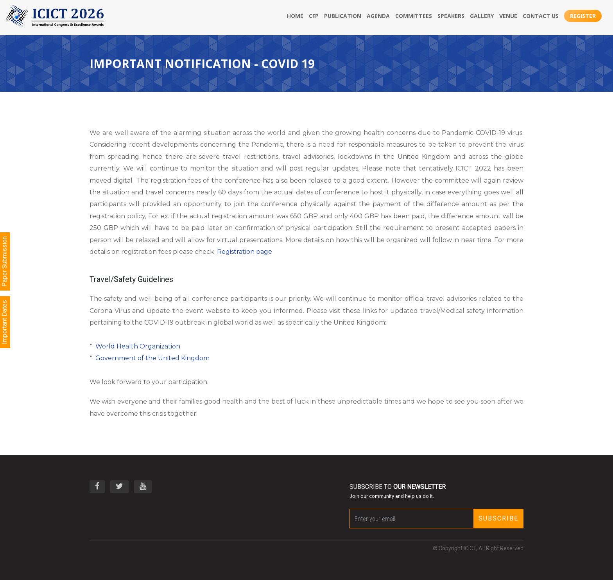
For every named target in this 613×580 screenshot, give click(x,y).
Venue (508, 16)
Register (583, 16)
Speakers (450, 16)
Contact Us (541, 16)
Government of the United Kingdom (152, 358)
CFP (314, 16)
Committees (413, 16)
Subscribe (498, 518)
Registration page (244, 251)
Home (295, 16)
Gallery (482, 16)
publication (342, 16)
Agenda (378, 16)
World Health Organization (137, 346)
